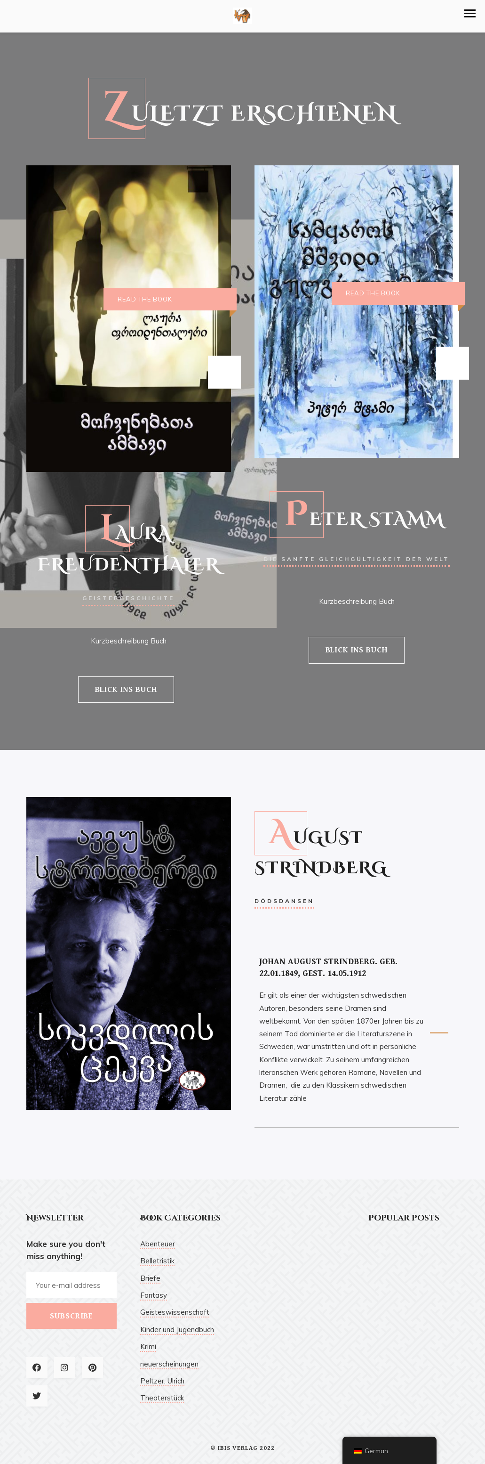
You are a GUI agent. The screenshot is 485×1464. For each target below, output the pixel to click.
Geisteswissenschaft (174, 1312)
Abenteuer (157, 1243)
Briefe (150, 1278)
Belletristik (157, 1260)
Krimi (148, 1346)
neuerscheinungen (169, 1363)
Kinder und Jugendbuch (177, 1329)
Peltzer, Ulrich (162, 1380)
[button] (470, 13)
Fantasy (153, 1295)
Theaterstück (162, 1397)
